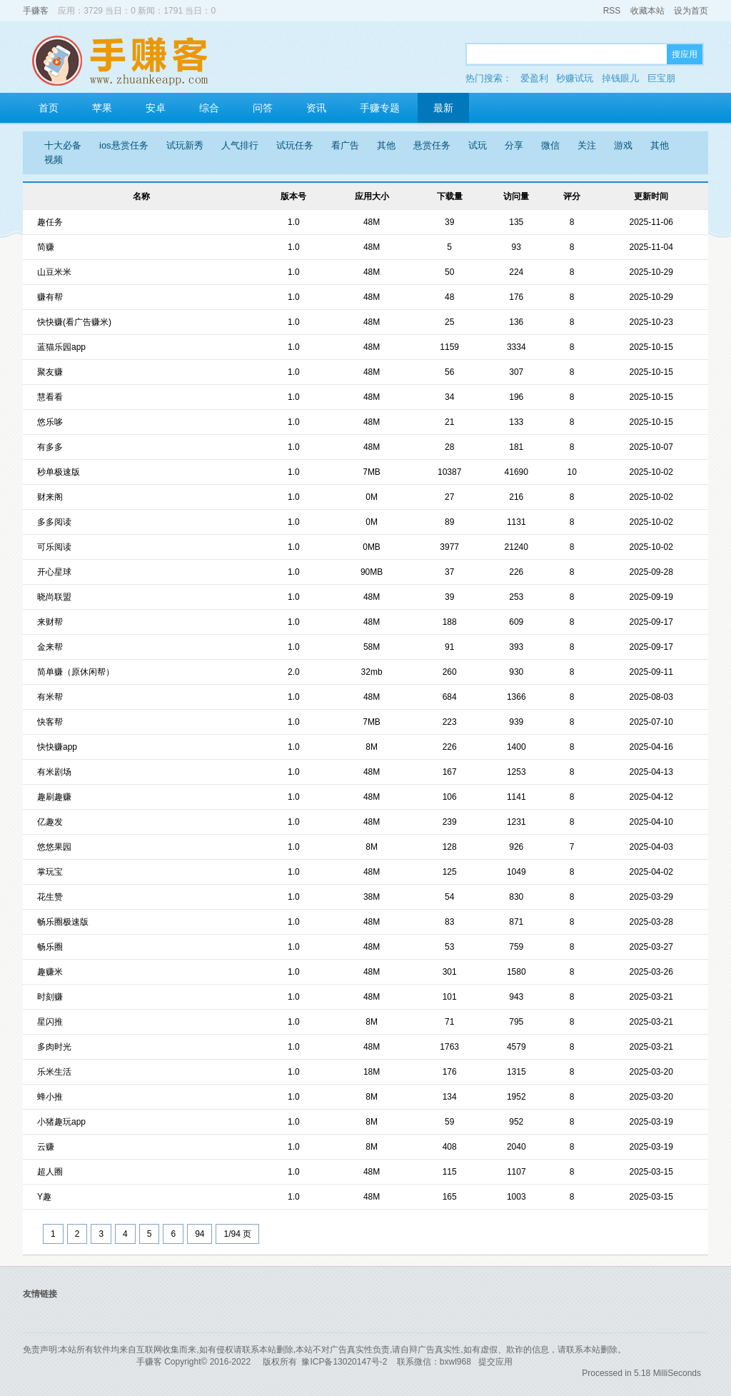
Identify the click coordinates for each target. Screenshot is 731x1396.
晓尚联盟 (54, 597)
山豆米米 (54, 272)
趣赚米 (50, 972)
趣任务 (50, 222)
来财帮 (50, 622)
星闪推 (50, 1022)
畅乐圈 (50, 947)
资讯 (316, 108)
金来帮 (50, 647)
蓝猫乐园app (61, 347)
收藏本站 (647, 11)
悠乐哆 (50, 422)
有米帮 (50, 697)
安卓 (156, 108)
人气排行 (239, 145)
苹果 (102, 108)
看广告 (345, 145)
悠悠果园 (54, 847)
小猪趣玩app (61, 1122)
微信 (550, 145)
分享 (514, 145)
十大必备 (62, 145)
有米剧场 (54, 772)
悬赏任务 (431, 145)
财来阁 (50, 497)
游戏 (623, 145)
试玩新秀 (184, 145)
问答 (263, 108)
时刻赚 (50, 997)
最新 (443, 108)
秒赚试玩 (574, 78)
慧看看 (50, 397)
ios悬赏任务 (123, 145)
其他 (386, 145)
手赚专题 (380, 108)
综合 (209, 108)
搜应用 (684, 54)
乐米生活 (54, 1072)
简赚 (45, 247)
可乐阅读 (54, 547)
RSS (612, 11)
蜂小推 (50, 1097)
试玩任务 (294, 145)
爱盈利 (534, 78)
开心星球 (54, 572)
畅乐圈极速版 (63, 922)
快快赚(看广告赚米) (74, 322)
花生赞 (50, 897)
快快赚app (57, 747)
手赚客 (36, 11)
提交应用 (495, 1362)
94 (199, 1234)
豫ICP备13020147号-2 (344, 1362)
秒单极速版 (58, 472)
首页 (49, 108)
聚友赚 (50, 372)
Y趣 (44, 1197)
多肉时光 (54, 1047)
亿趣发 (50, 822)
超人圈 (50, 1172)
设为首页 (691, 11)
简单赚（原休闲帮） (75, 672)
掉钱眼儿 (620, 78)
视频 (53, 159)
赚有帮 (50, 297)
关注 (587, 145)
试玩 (477, 145)
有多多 (50, 447)
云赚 (45, 1147)
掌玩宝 (50, 872)
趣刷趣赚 (54, 797)
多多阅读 (54, 522)
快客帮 (50, 722)
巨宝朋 (661, 78)
